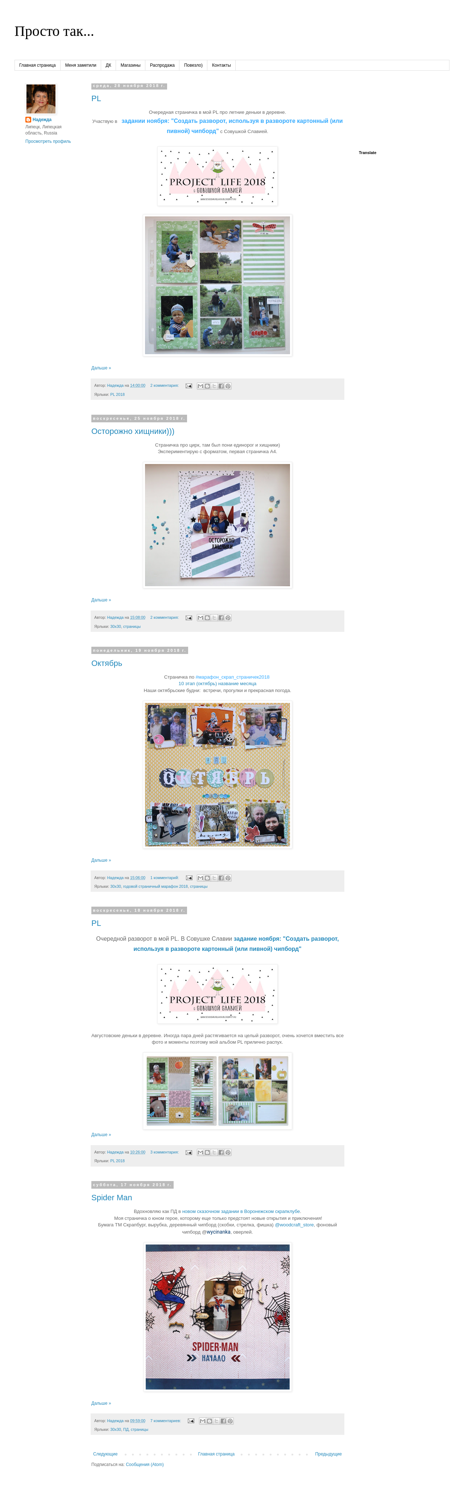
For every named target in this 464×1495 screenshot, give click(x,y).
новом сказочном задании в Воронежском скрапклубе (241, 1211)
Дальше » (101, 367)
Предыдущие (328, 1454)
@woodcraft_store (294, 1224)
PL (96, 98)
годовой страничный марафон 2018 (155, 886)
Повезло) (193, 65)
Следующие (105, 1454)
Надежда (42, 119)
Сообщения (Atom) (144, 1464)
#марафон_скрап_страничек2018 (233, 677)
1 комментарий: (165, 877)
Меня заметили (80, 65)
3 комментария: (165, 1152)
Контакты (221, 65)
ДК (108, 65)
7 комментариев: (166, 1421)
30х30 (115, 626)
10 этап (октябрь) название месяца (218, 683)
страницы (132, 626)
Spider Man (111, 1197)
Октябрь (106, 663)
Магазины (131, 65)
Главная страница (37, 65)
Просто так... (54, 31)
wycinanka (219, 1232)
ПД (126, 1429)
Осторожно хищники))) (132, 431)
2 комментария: (165, 385)
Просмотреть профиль (48, 141)
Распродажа (162, 65)
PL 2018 (117, 394)
